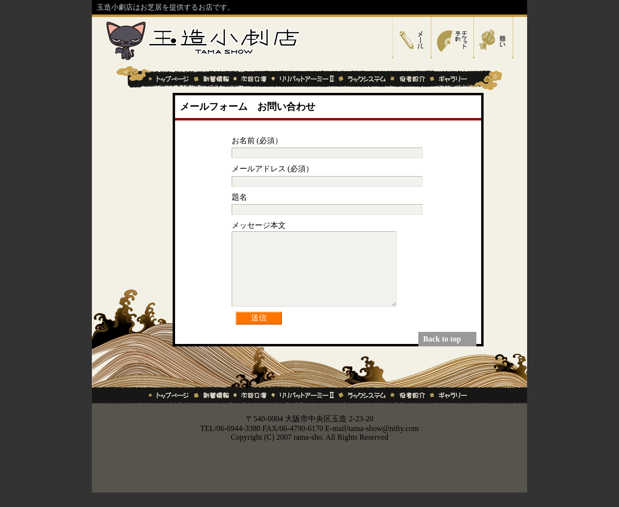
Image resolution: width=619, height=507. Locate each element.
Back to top (442, 353)
